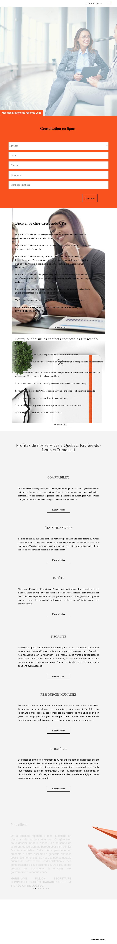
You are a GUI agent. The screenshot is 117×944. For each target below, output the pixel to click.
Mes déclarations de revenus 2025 (21, 112)
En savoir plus (60, 327)
